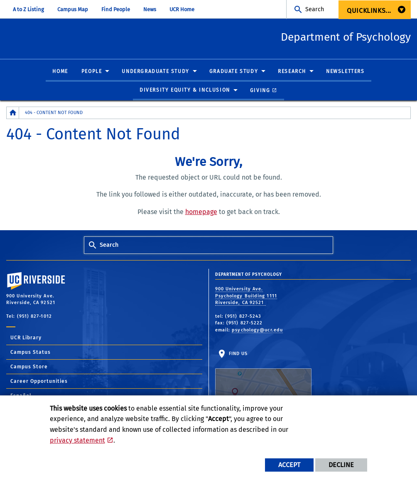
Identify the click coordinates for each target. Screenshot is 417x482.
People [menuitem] (91, 72)
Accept (289, 465)
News (149, 9)
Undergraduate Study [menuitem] (155, 72)
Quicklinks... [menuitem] (369, 11)
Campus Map (72, 9)
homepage (201, 212)
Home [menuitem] (60, 72)
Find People (115, 9)
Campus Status (30, 352)
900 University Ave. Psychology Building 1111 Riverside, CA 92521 (246, 296)
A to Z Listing (28, 9)
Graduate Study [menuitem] (233, 72)
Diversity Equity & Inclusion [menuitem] (185, 90)
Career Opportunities (39, 382)
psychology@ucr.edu (257, 330)
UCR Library (26, 338)
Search (314, 9)
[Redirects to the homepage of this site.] (13, 113)
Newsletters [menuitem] (345, 72)
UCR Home (181, 9)
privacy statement (77, 440)
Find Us (263, 377)
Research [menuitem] (292, 72)
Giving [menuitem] (260, 90)
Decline (341, 465)
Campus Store (29, 367)
